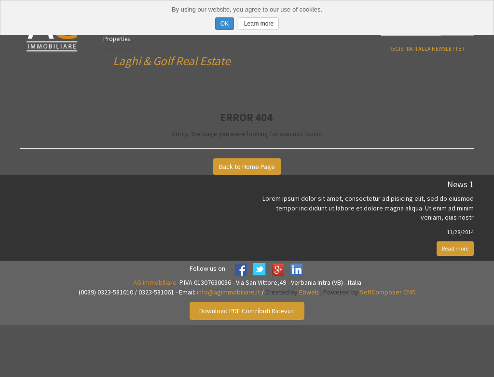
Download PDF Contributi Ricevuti (247, 311)
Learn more (259, 23)
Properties (116, 39)
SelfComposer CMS (388, 292)
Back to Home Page (247, 166)
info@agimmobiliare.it (228, 292)
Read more (455, 248)
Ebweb (309, 292)
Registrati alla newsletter (426, 48)
